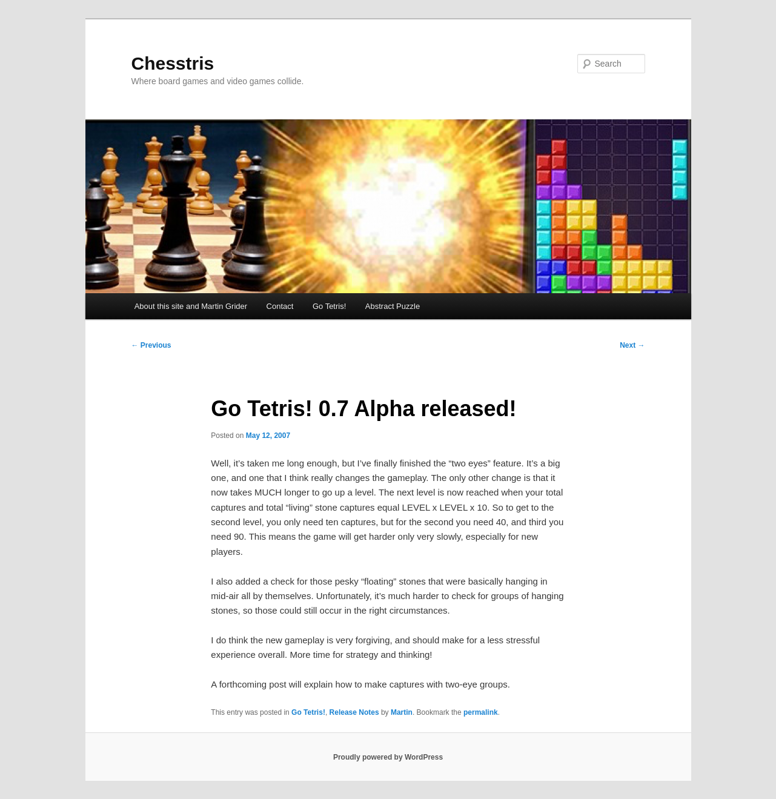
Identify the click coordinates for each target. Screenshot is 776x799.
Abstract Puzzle (392, 306)
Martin (402, 712)
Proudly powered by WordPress (388, 757)
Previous (151, 345)
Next (632, 345)
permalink (480, 712)
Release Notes (354, 712)
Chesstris (172, 63)
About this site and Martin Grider (190, 306)
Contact (280, 306)
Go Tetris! (329, 306)
